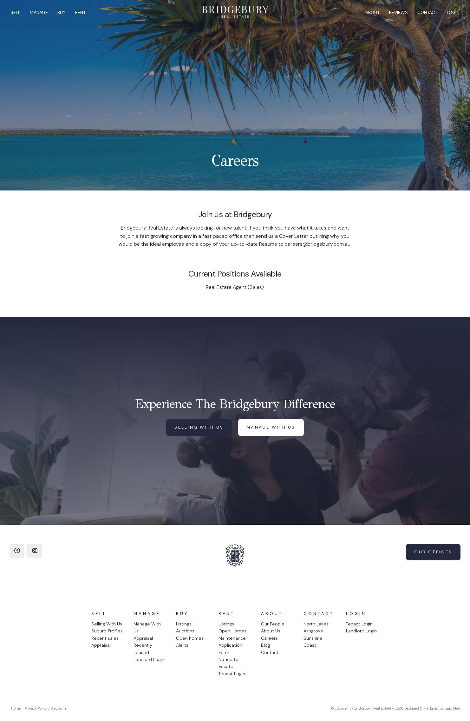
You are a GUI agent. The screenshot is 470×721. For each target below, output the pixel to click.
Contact (425, 14)
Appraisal (101, 645)
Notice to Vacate (228, 663)
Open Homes (232, 631)
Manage (41, 14)
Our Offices (433, 552)
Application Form (230, 648)
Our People (272, 624)
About (370, 14)
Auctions (185, 631)
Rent (82, 14)
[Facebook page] (17, 551)
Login (451, 14)
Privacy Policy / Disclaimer (46, 708)
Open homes (190, 638)
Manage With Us (147, 627)
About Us (270, 631)
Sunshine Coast (313, 641)
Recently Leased (143, 648)
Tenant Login (232, 674)
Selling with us (199, 427)
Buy (64, 14)
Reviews (396, 14)
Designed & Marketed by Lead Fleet (432, 708)
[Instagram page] (34, 551)
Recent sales (105, 638)
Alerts (182, 645)
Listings (184, 624)
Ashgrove (313, 631)
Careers (269, 638)
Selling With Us (106, 624)
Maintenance (232, 638)
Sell (18, 14)
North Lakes (316, 624)
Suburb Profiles (107, 631)
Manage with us (271, 427)
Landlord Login (149, 659)
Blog (265, 645)
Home (16, 708)
